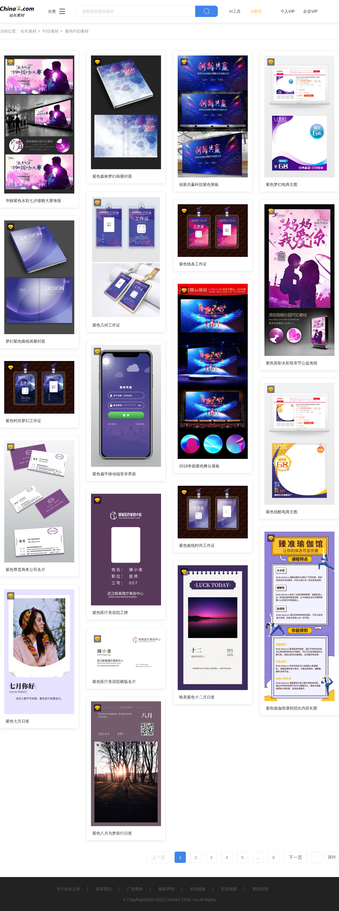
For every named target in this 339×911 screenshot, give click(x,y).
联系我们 (104, 889)
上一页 (158, 857)
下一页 (295, 857)
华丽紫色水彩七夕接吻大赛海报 (33, 200)
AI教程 (256, 11)
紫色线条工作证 (193, 264)
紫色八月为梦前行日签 (112, 833)
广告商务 (135, 889)
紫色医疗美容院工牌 (110, 612)
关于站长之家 (68, 889)
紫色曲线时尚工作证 (197, 545)
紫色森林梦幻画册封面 (112, 176)
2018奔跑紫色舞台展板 (199, 466)
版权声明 (166, 889)
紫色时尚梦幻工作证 (23, 420)
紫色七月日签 (17, 721)
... (258, 857)
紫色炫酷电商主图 (281, 512)
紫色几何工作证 (106, 325)
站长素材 (28, 31)
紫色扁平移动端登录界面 (114, 474)
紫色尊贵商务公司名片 (25, 569)
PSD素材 (51, 31)
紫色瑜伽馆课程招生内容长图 (291, 708)
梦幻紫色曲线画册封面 (25, 341)
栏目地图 (229, 889)
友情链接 (198, 889)
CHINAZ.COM (178, 899)
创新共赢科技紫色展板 (199, 184)
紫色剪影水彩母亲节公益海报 (291, 363)
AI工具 (235, 11)
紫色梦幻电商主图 (281, 184)
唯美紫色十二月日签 (197, 697)
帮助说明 (260, 889)
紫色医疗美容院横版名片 (114, 681)
